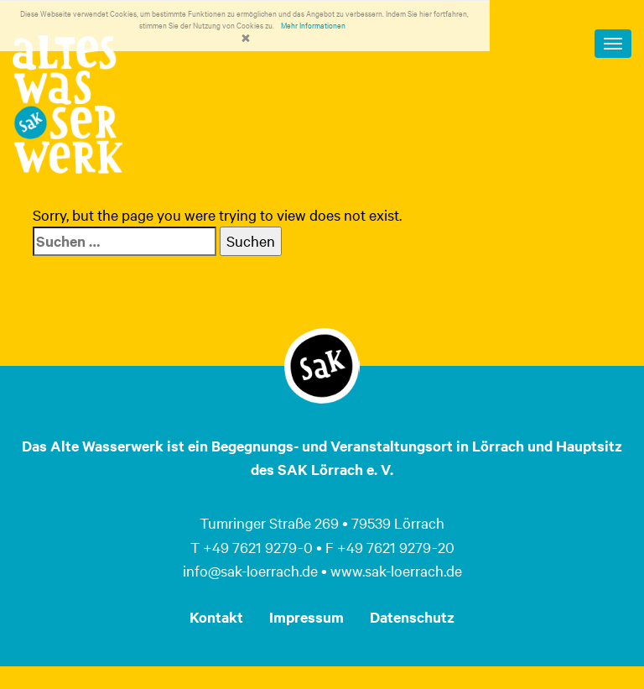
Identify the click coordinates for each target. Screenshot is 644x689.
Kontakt (216, 617)
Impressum (306, 617)
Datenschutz (412, 617)
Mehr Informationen (313, 24)
